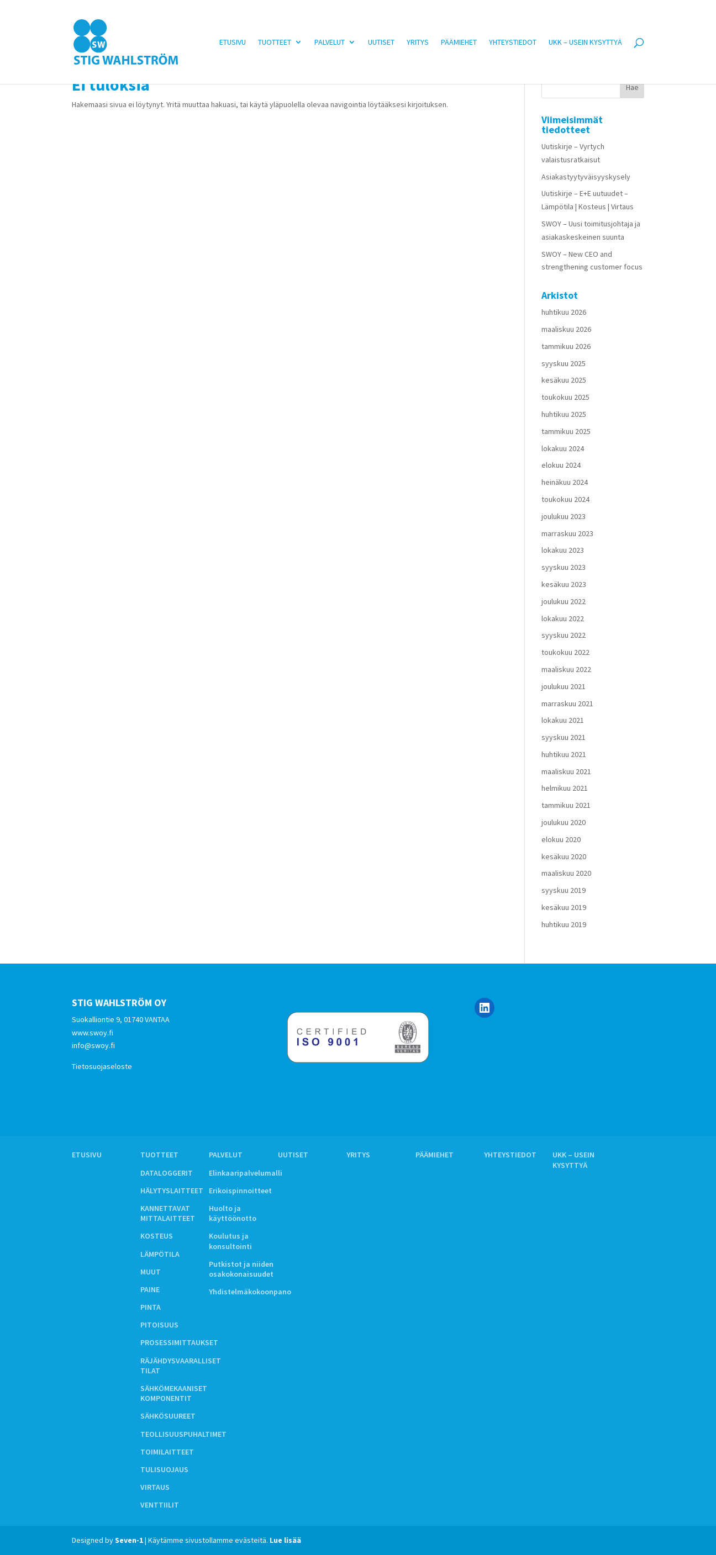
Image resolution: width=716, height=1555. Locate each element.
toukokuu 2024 (565, 499)
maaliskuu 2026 (566, 329)
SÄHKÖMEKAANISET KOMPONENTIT (173, 1393)
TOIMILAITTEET (167, 1452)
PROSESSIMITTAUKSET (179, 1342)
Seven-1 (129, 1540)
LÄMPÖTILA (160, 1254)
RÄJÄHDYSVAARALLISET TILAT (180, 1366)
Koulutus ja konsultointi (230, 1241)
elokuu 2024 (561, 465)
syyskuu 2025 (563, 363)
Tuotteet (274, 42)
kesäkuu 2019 (563, 907)
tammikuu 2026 (566, 346)
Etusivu (232, 42)
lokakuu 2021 (562, 720)
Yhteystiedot (512, 42)
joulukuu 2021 (563, 686)
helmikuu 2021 (564, 788)
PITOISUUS (159, 1325)
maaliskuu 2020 (566, 873)
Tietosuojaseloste (102, 1066)
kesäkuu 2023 (563, 584)
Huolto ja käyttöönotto (232, 1213)
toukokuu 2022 (565, 652)
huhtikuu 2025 (563, 414)
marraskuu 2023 (567, 533)
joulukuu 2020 (563, 822)
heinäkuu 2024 (564, 482)
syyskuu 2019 (563, 890)
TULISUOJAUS (164, 1469)
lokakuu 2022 (562, 618)
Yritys (418, 42)
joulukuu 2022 (563, 601)
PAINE (150, 1289)
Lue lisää (285, 1540)
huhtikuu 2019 (563, 924)
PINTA (150, 1307)
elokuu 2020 (561, 839)
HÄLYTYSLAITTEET (171, 1191)
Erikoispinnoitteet (240, 1191)
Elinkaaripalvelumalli (245, 1173)
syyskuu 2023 (563, 567)
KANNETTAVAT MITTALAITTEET (167, 1213)
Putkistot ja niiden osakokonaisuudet (241, 1269)
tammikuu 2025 (566, 431)
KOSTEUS (156, 1236)
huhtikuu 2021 (563, 754)
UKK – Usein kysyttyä (585, 42)
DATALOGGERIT (166, 1173)
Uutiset (381, 42)
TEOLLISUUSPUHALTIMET (183, 1434)
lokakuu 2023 (562, 550)
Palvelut (329, 42)
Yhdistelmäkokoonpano (250, 1292)
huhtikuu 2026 (563, 312)
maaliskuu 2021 (566, 771)
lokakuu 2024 (562, 448)
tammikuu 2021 (566, 805)
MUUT (150, 1272)
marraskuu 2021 (567, 703)
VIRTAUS (155, 1487)
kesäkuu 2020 (563, 856)
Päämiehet (459, 42)
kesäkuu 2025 (563, 380)
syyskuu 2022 (563, 635)
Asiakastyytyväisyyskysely (585, 177)
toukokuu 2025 (565, 397)
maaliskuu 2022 (566, 669)
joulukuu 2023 (563, 516)
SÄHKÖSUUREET (168, 1416)
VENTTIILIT (159, 1505)
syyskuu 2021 (563, 737)
